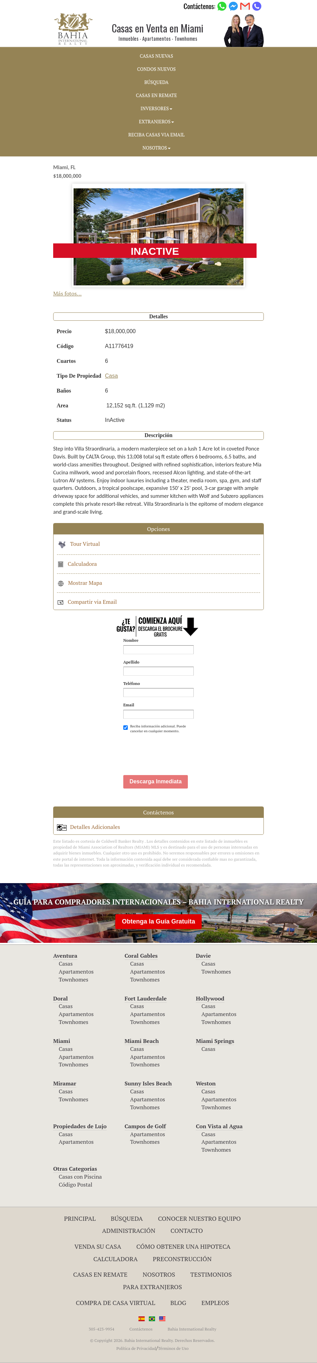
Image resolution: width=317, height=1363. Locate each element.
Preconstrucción (182, 1259)
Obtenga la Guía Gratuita (158, 921)
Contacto (187, 1230)
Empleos (215, 1302)
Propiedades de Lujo (80, 1126)
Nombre (130, 640)
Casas (66, 963)
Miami (61, 1041)
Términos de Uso (173, 1348)
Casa (111, 376)
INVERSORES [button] (156, 108)
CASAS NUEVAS (156, 56)
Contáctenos (141, 1329)
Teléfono (131, 683)
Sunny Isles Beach (148, 1083)
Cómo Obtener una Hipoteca (183, 1246)
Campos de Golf (145, 1126)
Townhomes (73, 979)
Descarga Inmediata (155, 781)
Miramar (64, 1083)
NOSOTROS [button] (156, 148)
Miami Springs (215, 1041)
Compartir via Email (87, 602)
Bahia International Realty (191, 1329)
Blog (178, 1302)
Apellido (131, 662)
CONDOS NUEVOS (156, 69)
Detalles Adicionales (88, 827)
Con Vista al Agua (219, 1126)
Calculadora (77, 564)
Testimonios (211, 1274)
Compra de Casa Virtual (115, 1302)
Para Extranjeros (152, 1287)
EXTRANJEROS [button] (156, 121)
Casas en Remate (100, 1274)
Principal (80, 1218)
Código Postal (75, 1184)
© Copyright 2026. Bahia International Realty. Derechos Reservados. (152, 1340)
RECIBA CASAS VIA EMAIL (156, 135)
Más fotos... (67, 293)
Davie (203, 955)
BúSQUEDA (156, 82)
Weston (205, 1083)
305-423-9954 (101, 1329)
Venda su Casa (97, 1246)
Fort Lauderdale (146, 998)
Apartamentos (76, 971)
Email (128, 704)
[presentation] (175, 750)
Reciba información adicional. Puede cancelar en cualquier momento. (154, 728)
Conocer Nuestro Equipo (199, 1218)
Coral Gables (141, 955)
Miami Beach (142, 1041)
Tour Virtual (78, 544)
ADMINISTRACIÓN (128, 1230)
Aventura (65, 955)
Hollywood (210, 998)
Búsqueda (127, 1218)
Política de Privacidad (136, 1348)
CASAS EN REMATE (156, 95)
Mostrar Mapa (79, 583)
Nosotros (159, 1274)
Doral (60, 998)
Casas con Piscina (80, 1176)
